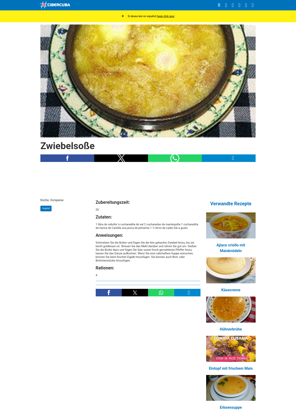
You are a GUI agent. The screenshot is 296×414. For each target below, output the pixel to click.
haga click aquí (165, 16)
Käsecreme (230, 290)
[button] (67, 158)
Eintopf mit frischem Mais (231, 368)
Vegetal (46, 208)
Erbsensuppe (231, 407)
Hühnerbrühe (231, 329)
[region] (148, 180)
